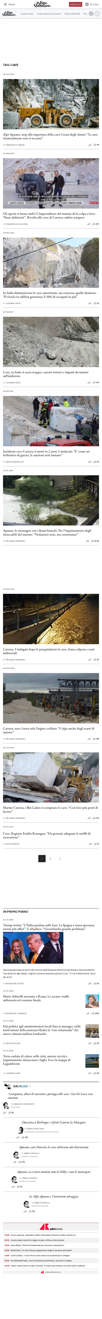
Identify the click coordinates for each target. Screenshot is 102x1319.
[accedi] (92, 4)
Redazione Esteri (13, 983)
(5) (19, 1187)
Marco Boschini (34, 1129)
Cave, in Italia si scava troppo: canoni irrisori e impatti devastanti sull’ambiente (45, 374)
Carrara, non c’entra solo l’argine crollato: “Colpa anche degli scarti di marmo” (48, 730)
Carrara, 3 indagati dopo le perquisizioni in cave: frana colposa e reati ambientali (48, 651)
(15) (32, 1211)
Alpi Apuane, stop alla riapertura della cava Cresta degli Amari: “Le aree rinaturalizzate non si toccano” (50, 136)
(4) (96, 145)
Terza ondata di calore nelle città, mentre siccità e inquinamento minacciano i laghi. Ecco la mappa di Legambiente (37, 1060)
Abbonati (75, 4)
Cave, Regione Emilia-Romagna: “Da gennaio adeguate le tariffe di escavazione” (47, 835)
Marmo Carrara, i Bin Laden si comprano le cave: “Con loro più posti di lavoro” (50, 809)
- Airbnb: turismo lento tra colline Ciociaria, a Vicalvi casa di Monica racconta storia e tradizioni (45, 1266)
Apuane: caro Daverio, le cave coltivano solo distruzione (54, 1147)
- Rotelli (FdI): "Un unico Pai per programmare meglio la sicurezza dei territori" (38, 1250)
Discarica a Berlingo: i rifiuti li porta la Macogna (54, 1122)
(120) (95, 1013)
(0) (96, 462)
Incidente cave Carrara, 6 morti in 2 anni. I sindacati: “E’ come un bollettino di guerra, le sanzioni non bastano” (46, 453)
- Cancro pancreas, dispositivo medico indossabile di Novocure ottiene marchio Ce (40, 1235)
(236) (95, 541)
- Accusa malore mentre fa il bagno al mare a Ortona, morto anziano (34, 1240)
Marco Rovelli (30, 1153)
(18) (96, 739)
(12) (96, 818)
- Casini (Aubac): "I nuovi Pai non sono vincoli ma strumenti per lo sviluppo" (37, 1256)
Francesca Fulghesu (15, 224)
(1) (96, 844)
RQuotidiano (11, 844)
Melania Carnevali (14, 541)
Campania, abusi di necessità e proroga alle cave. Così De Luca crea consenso (50, 1096)
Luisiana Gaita (11, 303)
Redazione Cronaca (15, 1013)
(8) (11, 1112)
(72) (22, 1162)
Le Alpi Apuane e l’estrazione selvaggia (53, 1196)
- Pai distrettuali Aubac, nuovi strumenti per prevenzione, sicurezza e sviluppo (38, 1261)
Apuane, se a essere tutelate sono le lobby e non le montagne (53, 1171)
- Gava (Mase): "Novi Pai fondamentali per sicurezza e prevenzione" (34, 1245)
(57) (96, 224)
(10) (25, 1137)
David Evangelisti (13, 462)
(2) (96, 303)
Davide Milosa (11, 1043)
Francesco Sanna (14, 145)
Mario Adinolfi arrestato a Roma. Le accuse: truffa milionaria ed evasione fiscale (36, 998)
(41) (96, 382)
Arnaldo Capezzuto (23, 1104)
